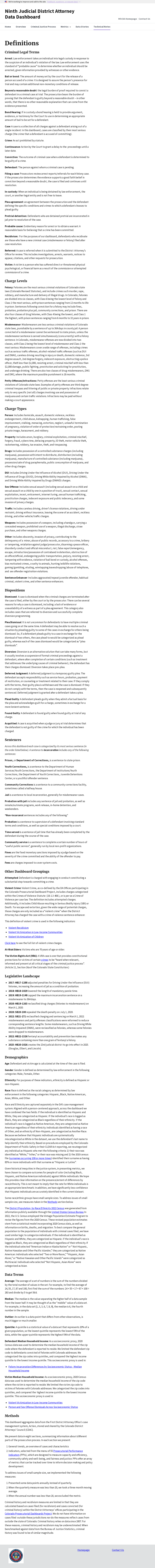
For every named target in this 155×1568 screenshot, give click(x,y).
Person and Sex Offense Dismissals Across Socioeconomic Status (43, 1407)
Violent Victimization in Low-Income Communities (35, 932)
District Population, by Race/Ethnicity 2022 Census (37, 1208)
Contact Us (144, 19)
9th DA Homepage (127, 19)
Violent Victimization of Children (26, 936)
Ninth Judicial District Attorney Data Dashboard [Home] (39, 14)
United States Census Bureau (68, 1212)
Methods (52, 1202)
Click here (10, 943)
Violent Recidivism (18, 927)
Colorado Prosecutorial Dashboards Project (28, 1513)
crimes (44, 959)
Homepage (84, 1550)
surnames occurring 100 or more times (30, 1158)
